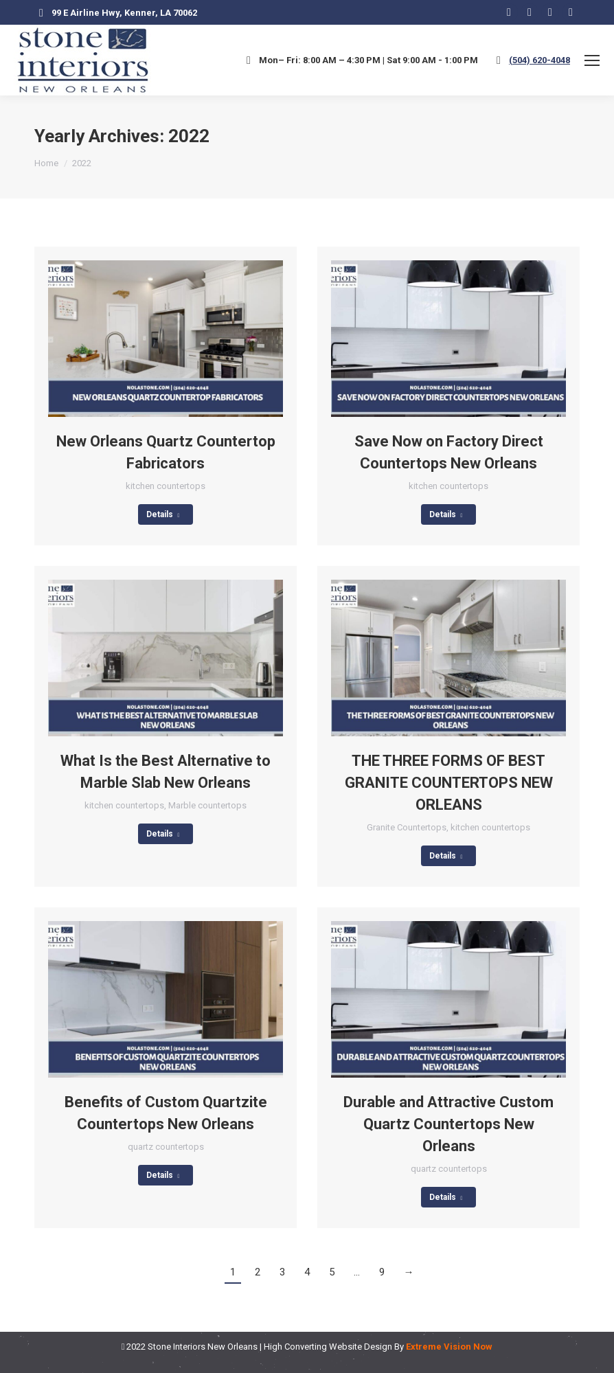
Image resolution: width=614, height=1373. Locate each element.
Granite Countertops (406, 827)
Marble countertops (207, 805)
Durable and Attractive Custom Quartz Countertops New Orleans (448, 1124)
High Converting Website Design (328, 1346)
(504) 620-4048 (539, 60)
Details (163, 514)
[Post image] (165, 338)
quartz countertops (166, 1147)
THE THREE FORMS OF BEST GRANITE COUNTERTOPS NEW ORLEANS (449, 782)
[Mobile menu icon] (592, 60)
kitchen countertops (165, 486)
